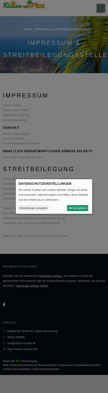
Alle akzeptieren (77, 208)
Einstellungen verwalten (34, 208)
